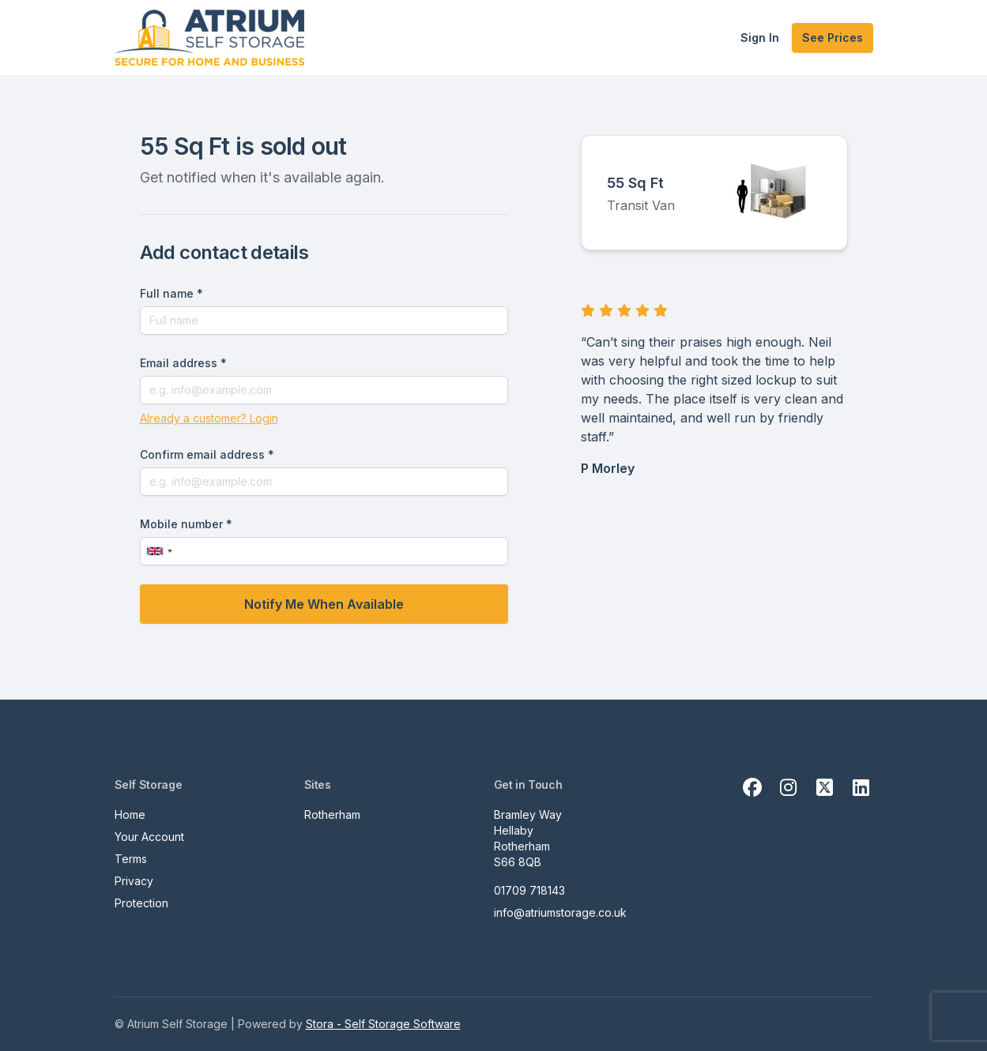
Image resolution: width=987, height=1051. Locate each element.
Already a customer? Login (209, 418)
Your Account (149, 836)
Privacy (134, 881)
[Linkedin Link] (861, 788)
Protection (141, 903)
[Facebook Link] (752, 788)
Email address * (183, 363)
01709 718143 (529, 890)
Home (130, 814)
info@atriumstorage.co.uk (560, 912)
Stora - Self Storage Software (383, 1023)
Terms (131, 858)
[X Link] (825, 788)
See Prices (832, 37)
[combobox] (159, 551)
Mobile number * (186, 524)
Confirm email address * (207, 454)
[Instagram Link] (789, 788)
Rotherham (332, 814)
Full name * (171, 293)
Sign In (759, 37)
